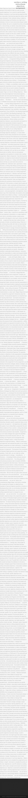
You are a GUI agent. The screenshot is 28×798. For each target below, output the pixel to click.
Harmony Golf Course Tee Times (10, 790)
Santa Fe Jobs (21, 790)
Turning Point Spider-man (8, 783)
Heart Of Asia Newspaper (15, 788)
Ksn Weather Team (11, 785)
